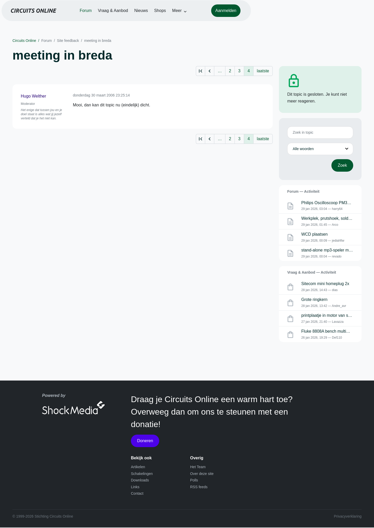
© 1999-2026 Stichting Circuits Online (42, 517)
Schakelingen (142, 474)
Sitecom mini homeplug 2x (325, 284)
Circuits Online (24, 40)
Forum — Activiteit (303, 191)
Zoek (342, 165)
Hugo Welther (33, 96)
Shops (220, 18)
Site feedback (68, 40)
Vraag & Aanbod (174, 18)
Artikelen (138, 467)
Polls (194, 481)
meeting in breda (97, 40)
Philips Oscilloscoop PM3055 (328, 203)
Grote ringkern (314, 300)
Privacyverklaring (348, 517)
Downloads (140, 481)
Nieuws (202, 18)
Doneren (145, 441)
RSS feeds (199, 487)
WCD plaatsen (314, 235)
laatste (263, 71)
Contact (137, 494)
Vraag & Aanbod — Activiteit (311, 273)
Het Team (198, 467)
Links (135, 487)
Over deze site (201, 474)
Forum (146, 18)
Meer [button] (237, 18)
